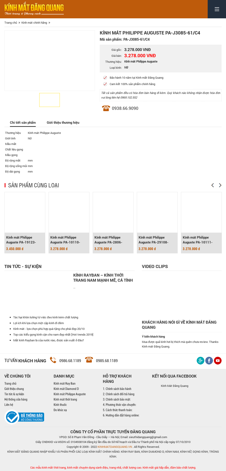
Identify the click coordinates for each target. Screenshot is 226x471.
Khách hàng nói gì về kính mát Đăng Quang (179, 325)
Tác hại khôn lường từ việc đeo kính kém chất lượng (45, 317)
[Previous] (212, 185)
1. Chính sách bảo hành (117, 389)
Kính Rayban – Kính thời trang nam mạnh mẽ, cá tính (103, 278)
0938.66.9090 (125, 108)
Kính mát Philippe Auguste (70, 394)
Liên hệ (8, 404)
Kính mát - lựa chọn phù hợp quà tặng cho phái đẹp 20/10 (49, 329)
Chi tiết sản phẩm (23, 122)
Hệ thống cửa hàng (15, 399)
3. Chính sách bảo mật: (117, 399)
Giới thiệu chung (14, 389)
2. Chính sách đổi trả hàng (118, 394)
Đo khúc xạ (60, 410)
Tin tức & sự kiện (14, 394)
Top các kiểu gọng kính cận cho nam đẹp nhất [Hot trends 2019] (53, 334)
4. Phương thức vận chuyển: (119, 404)
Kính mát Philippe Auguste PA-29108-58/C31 (153, 240)
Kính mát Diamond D (66, 389)
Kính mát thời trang (65, 399)
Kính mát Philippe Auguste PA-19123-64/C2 (21, 240)
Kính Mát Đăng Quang (174, 386)
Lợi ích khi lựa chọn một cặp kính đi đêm (38, 323)
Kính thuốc (60, 404)
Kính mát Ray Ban (64, 383)
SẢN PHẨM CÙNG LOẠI (33, 185)
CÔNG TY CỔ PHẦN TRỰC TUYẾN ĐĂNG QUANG (113, 431)
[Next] (220, 185)
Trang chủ (10, 383)
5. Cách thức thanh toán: (117, 410)
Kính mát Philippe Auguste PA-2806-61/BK (108, 240)
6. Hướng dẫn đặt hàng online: (121, 415)
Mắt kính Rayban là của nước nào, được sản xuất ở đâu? (48, 340)
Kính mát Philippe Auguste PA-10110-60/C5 (65, 240)
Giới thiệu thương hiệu (63, 122)
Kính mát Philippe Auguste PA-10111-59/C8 (198, 240)
